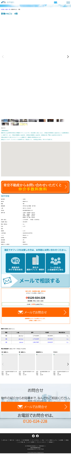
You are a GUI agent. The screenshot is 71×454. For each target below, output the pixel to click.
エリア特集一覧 (21, 442)
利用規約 (51, 442)
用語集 (67, 440)
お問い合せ (5, 440)
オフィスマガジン (35, 440)
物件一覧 (8, 9)
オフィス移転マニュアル (51, 440)
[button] (35, 157)
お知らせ (18, 440)
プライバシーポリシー (41, 442)
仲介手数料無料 (25, 440)
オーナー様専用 (31, 442)
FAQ (43, 440)
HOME (3, 9)
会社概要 (61, 440)
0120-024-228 (35, 297)
